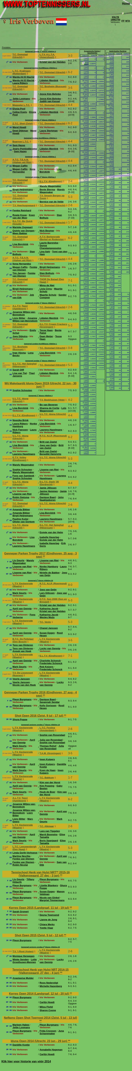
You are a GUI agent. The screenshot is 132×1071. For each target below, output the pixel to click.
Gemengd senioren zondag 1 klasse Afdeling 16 (40, 725)
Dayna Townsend (49, 915)
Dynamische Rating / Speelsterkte (92, 52)
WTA (127, 21)
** (43, 386)
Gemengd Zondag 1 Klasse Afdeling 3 (40, 51)
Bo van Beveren (49, 404)
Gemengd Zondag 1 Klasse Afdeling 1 (40, 120)
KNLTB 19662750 (115, 18)
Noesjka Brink (21, 420)
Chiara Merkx (47, 924)
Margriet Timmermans (52, 900)
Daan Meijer (46, 336)
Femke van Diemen (25, 268)
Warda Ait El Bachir (24, 77)
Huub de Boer (47, 792)
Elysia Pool (19, 108)
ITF (123, 21)
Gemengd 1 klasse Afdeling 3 (41, 396)
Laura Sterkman (49, 130)
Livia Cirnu (46, 288)
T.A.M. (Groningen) (50, 753)
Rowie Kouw (20, 215)
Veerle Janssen (21, 679)
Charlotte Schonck (50, 660)
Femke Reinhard (22, 210)
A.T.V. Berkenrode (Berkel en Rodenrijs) (52, 238)
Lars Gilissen (47, 593)
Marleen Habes (21, 1024)
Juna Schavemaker (52, 1032)
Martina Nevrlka (21, 856)
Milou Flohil (46, 1007)
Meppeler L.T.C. (21, 105)
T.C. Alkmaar (47, 826)
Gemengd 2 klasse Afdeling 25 (40, 580)
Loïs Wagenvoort (53, 409)
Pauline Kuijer (21, 519)
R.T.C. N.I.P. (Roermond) (53, 435)
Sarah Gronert (21, 911)
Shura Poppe (20, 719)
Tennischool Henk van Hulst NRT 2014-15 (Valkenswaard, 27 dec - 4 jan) (40, 971)
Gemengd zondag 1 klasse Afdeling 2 (40, 177)
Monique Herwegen (23, 956)
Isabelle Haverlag (49, 537)
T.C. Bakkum (47, 777)
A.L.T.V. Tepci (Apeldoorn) (20, 307)
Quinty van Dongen (23, 230)
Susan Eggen (47, 633)
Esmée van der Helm (51, 532)
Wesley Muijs (47, 617)
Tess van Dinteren (23, 645)
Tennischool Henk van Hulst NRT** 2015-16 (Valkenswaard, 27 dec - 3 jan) (40, 874)
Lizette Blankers (49, 885)
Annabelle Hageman (51, 1049)
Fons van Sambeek (23, 475)
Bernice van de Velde (51, 201)
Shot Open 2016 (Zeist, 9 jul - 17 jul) (39, 715)
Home (126, 3)
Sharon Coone (48, 1010)
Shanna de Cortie (49, 408)
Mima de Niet (47, 285)
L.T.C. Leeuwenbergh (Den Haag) (24, 848)
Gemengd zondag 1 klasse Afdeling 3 (40, 303)
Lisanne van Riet (49, 469)
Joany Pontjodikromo (25, 148)
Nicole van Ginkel (50, 897)
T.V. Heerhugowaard (24, 205)
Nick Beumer (47, 230)
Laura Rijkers (20, 83)
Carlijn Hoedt (47, 1002)
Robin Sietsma (21, 497)
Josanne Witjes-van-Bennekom (24, 313)
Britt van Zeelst (48, 442)
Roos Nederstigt (49, 982)
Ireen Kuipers (47, 759)
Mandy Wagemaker (50, 186)
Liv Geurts (18, 560)
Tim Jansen (19, 273)
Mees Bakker (20, 233)
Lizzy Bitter (19, 318)
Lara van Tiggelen (50, 831)
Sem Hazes (19, 145)
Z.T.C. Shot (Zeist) (23, 123)
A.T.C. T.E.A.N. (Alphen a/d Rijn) (22, 161)
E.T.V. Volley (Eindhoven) (19, 458)
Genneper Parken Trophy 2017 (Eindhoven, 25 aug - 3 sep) (40, 555)
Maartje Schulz (48, 295)
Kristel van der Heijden (52, 62)
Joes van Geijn (48, 445)
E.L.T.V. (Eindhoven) (51, 181)
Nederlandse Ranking (117, 51)
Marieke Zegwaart (23, 227)
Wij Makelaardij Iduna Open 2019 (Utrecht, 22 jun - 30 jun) (40, 385)
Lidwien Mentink (49, 80)
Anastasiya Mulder (23, 978)
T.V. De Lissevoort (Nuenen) (23, 674)
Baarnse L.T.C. (21, 141)
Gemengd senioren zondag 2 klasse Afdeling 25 (40, 947)
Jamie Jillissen (48, 487)
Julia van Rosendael (51, 740)
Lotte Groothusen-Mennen (25, 961)
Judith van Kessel (50, 101)
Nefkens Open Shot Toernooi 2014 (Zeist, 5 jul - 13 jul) (40, 1017)
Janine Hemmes (49, 491)
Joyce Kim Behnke (50, 94)
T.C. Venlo (45, 622)
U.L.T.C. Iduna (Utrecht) (20, 400)
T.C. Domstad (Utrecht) (20, 55)
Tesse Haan (46, 330)
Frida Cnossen (48, 1031)
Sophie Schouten (22, 390)
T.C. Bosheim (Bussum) (53, 86)
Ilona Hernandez (24, 170)
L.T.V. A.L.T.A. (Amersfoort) (47, 55)
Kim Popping (47, 785)
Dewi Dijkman (20, 130)
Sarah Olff (18, 369)
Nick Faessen (20, 429)
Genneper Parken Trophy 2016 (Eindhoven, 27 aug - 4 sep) (40, 694)
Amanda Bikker (21, 509)
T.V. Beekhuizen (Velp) (52, 399)
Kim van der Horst (50, 782)
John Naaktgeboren (52, 498)
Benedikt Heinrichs (50, 454)
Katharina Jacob (49, 608)
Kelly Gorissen (48, 705)
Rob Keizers (46, 666)
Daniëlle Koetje (21, 1044)
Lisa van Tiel (20, 373)
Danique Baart (48, 497)
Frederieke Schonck (51, 663)
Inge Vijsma (19, 352)
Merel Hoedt (19, 127)
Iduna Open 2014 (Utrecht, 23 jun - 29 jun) (39, 1041)
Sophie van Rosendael (52, 735)
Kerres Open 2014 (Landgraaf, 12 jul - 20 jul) (39, 993)
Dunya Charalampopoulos (50, 247)
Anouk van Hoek (22, 651)
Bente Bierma (47, 189)
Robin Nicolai (20, 865)
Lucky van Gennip (50, 648)
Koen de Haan (48, 770)
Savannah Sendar (50, 702)
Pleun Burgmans (22, 699)
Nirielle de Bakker (50, 572)
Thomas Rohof (48, 746)
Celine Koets (20, 112)
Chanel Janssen (49, 628)
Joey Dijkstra (20, 336)
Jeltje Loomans (21, 98)
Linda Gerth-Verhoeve (25, 852)
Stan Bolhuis (47, 273)
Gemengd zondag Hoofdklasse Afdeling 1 (40, 344)
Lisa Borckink (20, 244)
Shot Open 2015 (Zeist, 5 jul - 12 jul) (39, 935)
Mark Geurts (20, 593)
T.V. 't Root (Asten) (23, 951)
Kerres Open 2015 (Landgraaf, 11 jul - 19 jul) (39, 907)
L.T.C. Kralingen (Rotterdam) (22, 72)
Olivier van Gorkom (24, 521)
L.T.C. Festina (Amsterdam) (47, 729)
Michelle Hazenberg (51, 986)
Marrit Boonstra (48, 834)
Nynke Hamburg (49, 566)
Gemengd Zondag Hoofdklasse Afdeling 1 (40, 68)
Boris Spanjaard (49, 840)
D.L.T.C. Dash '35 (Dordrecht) (49, 483)
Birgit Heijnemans (23, 189)
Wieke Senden (21, 959)
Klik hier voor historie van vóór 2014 (26, 1061)
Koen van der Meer (24, 216)
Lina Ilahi (45, 251)
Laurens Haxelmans (51, 429)
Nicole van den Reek (24, 685)
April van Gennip (22, 608)
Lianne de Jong (48, 919)
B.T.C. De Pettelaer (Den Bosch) (23, 640)
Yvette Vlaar (46, 927)
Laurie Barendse (49, 242)
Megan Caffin (20, 165)
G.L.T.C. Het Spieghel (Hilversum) (25, 365)
